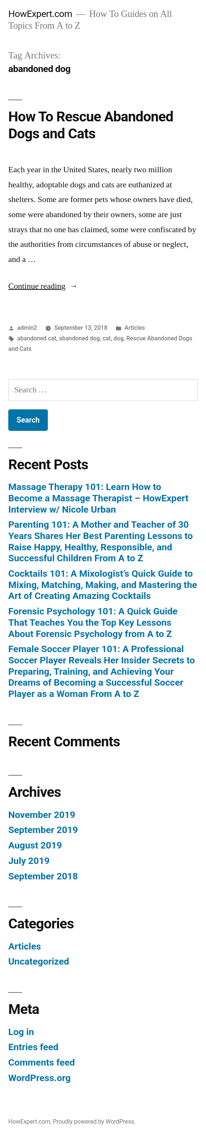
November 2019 (41, 814)
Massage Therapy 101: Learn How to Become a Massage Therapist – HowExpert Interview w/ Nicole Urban (98, 498)
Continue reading (43, 286)
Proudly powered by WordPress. (94, 1121)
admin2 (27, 327)
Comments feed (41, 1062)
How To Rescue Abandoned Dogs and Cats (90, 125)
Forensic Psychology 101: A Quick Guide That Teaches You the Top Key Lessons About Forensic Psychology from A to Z (92, 622)
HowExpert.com (40, 13)
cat (106, 338)
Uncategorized (38, 961)
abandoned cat (36, 338)
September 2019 (43, 829)
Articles (135, 327)
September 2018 (43, 876)
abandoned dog (79, 338)
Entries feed (33, 1046)
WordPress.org (39, 1077)
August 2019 (35, 845)
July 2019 (29, 860)
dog (119, 338)
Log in (21, 1031)
